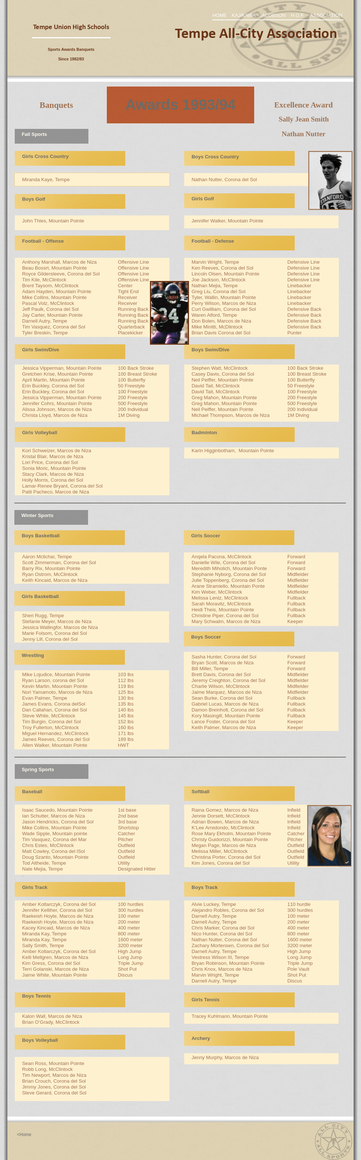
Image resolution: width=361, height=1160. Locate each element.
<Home (24, 1134)
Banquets (56, 105)
